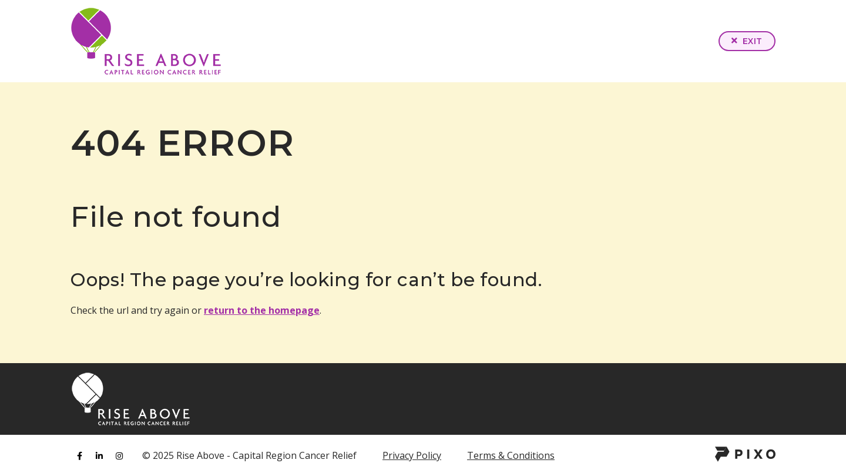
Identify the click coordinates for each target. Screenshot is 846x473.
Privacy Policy (411, 455)
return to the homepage (262, 310)
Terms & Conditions (511, 455)
